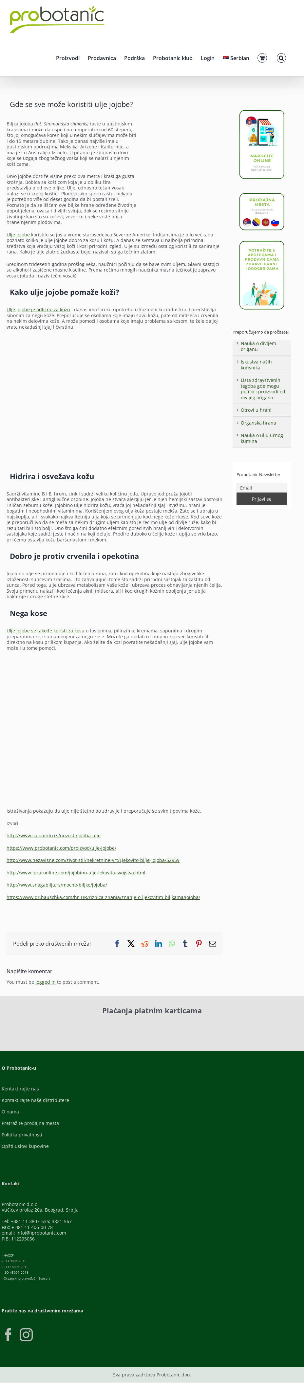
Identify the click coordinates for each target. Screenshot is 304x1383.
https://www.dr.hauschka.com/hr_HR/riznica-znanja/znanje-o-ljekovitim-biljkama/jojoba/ (103, 897)
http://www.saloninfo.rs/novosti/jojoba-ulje (54, 835)
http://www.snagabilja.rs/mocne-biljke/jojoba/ (57, 885)
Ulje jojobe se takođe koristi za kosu (46, 630)
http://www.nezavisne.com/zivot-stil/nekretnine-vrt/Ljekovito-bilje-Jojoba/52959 (93, 860)
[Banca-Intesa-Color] (173, 1025)
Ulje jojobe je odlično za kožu (38, 309)
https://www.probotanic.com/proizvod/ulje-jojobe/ (61, 848)
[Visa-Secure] (109, 1025)
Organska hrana (258, 423)
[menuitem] (236, 57)
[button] (281, 57)
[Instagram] (26, 1334)
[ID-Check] (58, 1027)
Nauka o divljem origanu (258, 346)
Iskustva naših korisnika (256, 365)
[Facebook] (8, 1334)
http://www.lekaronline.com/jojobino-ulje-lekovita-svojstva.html (76, 872)
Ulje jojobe (19, 234)
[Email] (262, 488)
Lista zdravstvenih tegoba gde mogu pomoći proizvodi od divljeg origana (263, 389)
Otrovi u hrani (256, 410)
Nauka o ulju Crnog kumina (262, 438)
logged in (45, 982)
